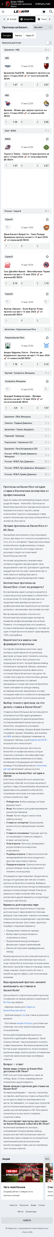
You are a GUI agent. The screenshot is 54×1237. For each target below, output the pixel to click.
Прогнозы (24, 1205)
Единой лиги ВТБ (38, 740)
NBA (9, 736)
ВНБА (7, 139)
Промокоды (31, 1212)
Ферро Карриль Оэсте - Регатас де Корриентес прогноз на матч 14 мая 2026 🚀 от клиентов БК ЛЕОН (27, 355)
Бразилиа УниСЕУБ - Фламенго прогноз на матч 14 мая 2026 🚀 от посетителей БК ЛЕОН (27, 76)
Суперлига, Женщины (15, 381)
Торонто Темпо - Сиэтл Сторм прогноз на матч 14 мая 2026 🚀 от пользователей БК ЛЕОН (26, 157)
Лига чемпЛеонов (14, 1187)
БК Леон (7, 1002)
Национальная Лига (14, 337)
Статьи (41, 1205)
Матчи (20, 1212)
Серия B (9, 219)
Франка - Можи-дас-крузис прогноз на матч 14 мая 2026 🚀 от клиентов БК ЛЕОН (25, 113)
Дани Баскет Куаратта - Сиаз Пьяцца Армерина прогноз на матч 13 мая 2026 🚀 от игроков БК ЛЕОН (26, 237)
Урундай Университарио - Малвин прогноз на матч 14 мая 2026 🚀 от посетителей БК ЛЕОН (23, 399)
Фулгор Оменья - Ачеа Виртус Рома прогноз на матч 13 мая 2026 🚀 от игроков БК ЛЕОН (23, 312)
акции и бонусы (24, 1023)
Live (23, 1015)
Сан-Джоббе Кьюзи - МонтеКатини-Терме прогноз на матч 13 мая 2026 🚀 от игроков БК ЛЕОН (27, 274)
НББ (7, 58)
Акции (33, 1205)
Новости (13, 1205)
